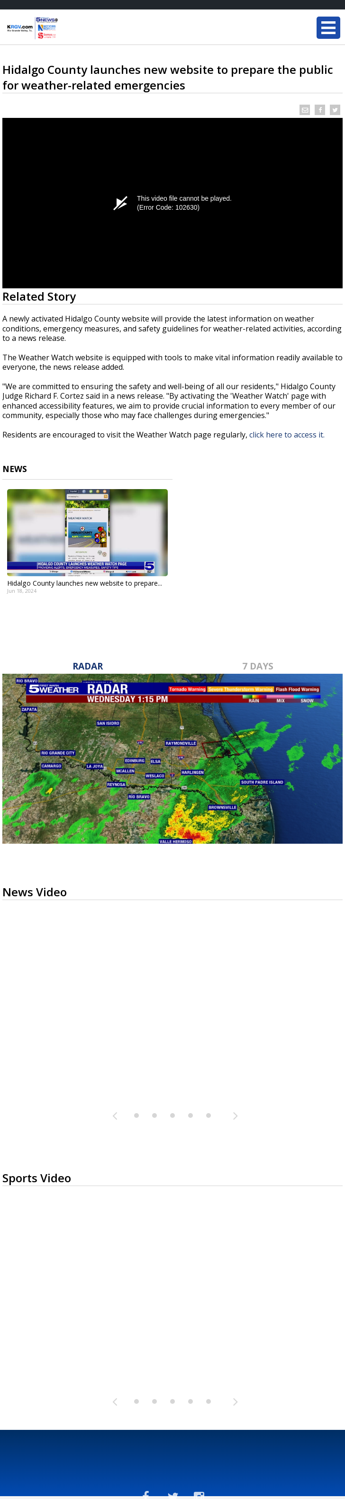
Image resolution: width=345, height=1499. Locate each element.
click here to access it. (287, 434)
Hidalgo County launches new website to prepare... (84, 583)
